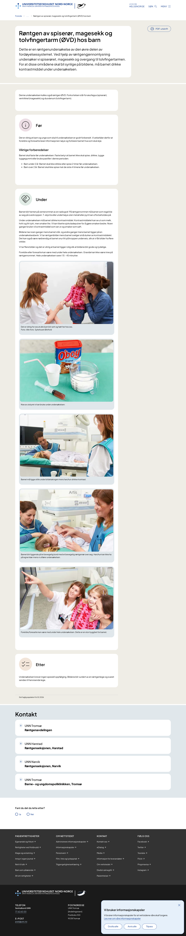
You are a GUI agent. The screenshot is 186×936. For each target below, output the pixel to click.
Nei (32, 814)
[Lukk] (179, 905)
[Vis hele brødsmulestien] (27, 16)
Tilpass (149, 926)
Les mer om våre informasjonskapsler (122, 918)
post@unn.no (21, 921)
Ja (20, 814)
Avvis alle (132, 926)
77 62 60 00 (20, 911)
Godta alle (113, 926)
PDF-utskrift (162, 28)
